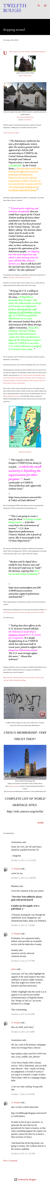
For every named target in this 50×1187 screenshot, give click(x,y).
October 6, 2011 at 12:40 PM (23, 878)
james (13, 969)
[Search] (38, 4)
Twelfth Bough (14, 7)
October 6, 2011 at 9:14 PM (23, 1032)
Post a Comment (10, 1160)
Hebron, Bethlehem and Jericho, (11, 396)
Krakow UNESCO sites (25, 75)
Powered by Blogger (25, 1179)
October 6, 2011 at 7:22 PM (23, 925)
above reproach (27, 119)
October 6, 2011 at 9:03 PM (23, 1014)
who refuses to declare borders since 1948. (19, 277)
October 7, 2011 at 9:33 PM (23, 1094)
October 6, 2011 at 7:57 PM (23, 961)
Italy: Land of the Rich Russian (25, 117)
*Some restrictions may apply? (11, 132)
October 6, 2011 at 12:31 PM (23, 860)
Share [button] (40, 823)
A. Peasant (15, 869)
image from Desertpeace (25, 452)
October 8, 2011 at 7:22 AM (23, 1153)
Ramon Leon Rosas (14, 786)
